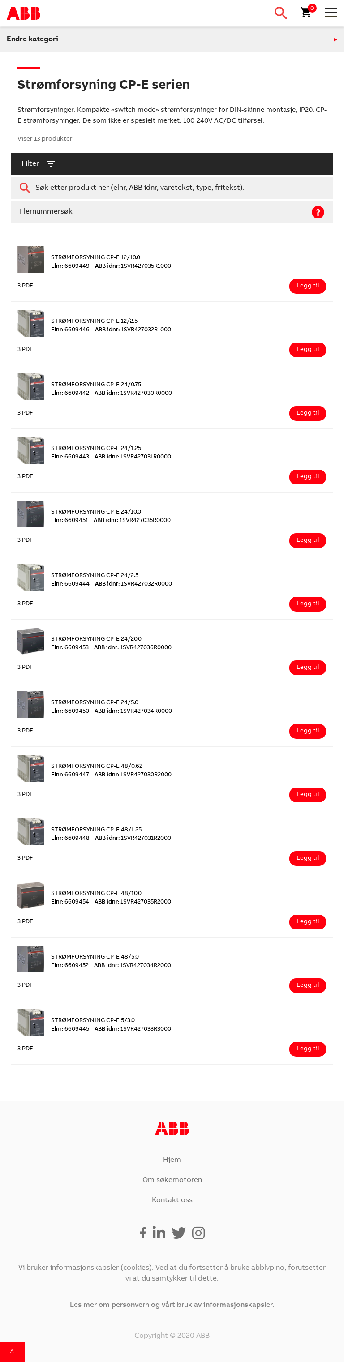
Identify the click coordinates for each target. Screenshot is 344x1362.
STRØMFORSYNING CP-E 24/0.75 (96, 385)
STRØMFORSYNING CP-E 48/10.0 (96, 894)
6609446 (70, 330)
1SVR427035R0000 (132, 521)
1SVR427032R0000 (133, 584)
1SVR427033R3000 (133, 1029)
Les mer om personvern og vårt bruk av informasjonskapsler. (172, 1305)
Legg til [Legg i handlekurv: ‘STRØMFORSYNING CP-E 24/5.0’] (308, 731)
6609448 (70, 839)
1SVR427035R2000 (133, 902)
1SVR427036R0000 (133, 648)
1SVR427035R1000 (133, 267)
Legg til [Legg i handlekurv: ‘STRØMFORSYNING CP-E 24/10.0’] (308, 540)
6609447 (70, 775)
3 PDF (25, 286)
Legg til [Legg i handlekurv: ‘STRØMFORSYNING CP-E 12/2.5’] (308, 350)
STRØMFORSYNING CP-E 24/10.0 (96, 512)
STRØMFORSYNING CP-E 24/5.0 (94, 703)
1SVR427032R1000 (133, 330)
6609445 (70, 1029)
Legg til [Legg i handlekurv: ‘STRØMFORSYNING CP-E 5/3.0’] (308, 1049)
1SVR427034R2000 (132, 966)
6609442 (70, 394)
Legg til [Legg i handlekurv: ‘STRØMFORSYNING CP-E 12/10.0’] (308, 286)
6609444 (70, 584)
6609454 (70, 902)
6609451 (69, 521)
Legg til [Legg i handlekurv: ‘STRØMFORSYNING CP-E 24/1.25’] (308, 477)
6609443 (70, 457)
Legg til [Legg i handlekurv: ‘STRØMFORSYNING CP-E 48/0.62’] (308, 795)
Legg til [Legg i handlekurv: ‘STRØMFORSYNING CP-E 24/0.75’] (308, 413)
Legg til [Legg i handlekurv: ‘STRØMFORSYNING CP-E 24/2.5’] (308, 604)
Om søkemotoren (172, 1180)
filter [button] (39, 163)
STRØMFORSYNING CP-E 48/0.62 (96, 767)
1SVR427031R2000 (133, 839)
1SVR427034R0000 (133, 712)
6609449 (70, 267)
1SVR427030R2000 (133, 775)
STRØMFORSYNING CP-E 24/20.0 (96, 639)
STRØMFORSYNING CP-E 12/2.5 (94, 322)
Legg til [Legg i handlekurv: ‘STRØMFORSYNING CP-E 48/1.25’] (308, 858)
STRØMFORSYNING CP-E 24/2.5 (94, 576)
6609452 (70, 966)
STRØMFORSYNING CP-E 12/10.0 (95, 258)
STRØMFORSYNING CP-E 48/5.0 (95, 957)
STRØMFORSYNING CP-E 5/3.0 (93, 1021)
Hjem (172, 1160)
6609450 (70, 712)
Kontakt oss (172, 1200)
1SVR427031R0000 (133, 457)
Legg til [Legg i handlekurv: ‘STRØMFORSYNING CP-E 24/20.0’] (308, 667)
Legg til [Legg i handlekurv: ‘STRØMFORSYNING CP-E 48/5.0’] (308, 985)
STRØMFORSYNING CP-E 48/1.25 (96, 830)
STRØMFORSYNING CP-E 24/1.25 (96, 449)
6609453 (70, 648)
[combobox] (172, 188)
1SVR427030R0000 (133, 394)
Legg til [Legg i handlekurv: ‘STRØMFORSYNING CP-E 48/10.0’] (308, 922)
